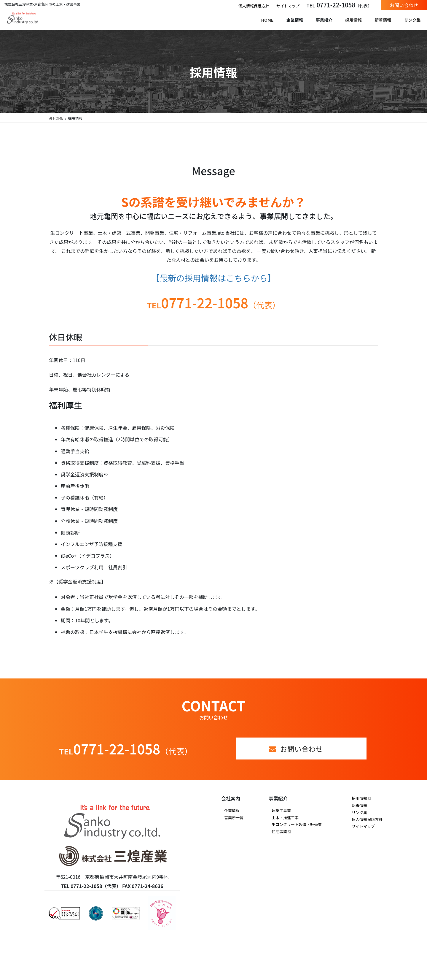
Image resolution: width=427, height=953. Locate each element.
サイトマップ (287, 6)
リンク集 (359, 812)
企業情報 (232, 810)
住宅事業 (279, 831)
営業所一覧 (233, 817)
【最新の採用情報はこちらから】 (213, 278)
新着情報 (359, 805)
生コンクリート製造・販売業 (297, 824)
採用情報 (359, 798)
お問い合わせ (404, 5)
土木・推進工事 (285, 817)
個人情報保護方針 (253, 6)
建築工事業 (281, 810)
